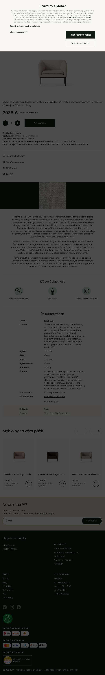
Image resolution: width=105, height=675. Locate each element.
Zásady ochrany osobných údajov (25, 26)
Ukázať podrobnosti (18, 32)
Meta (88, 17)
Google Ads (74, 17)
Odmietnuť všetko (80, 43)
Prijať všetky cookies (80, 34)
